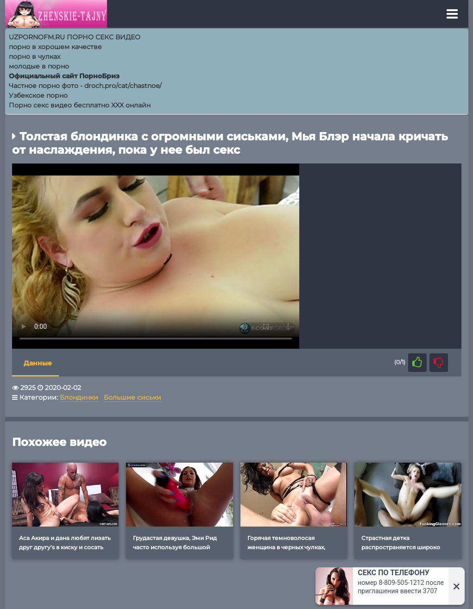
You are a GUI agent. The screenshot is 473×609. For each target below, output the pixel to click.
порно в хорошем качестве (55, 47)
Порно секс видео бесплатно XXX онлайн (80, 105)
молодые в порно (39, 66)
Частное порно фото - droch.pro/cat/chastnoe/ (85, 86)
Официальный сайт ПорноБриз (64, 76)
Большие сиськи (132, 397)
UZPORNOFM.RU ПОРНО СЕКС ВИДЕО (74, 37)
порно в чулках (34, 56)
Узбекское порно (38, 95)
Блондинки (79, 397)
